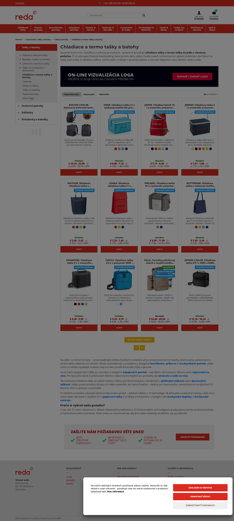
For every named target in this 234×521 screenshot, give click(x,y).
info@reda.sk (128, 2)
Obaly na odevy (30, 85)
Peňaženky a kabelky (35, 119)
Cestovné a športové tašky (35, 63)
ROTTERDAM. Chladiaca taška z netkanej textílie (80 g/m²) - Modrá (200, 186)
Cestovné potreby (32, 105)
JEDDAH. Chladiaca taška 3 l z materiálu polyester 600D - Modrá (200, 107)
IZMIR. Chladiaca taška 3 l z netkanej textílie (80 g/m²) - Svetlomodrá (119, 107)
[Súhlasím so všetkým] (200, 487)
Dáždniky (27, 112)
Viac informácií (115, 491)
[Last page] (142, 347)
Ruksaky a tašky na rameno (36, 59)
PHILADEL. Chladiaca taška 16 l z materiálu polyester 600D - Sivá (159, 186)
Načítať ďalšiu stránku (139, 339)
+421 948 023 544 (112, 2)
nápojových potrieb (134, 372)
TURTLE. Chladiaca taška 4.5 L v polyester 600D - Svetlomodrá (119, 263)
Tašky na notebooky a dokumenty (33, 69)
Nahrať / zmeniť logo (192, 76)
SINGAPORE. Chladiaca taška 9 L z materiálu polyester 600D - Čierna (79, 263)
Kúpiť (79, 172)
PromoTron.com (47, 518)
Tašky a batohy (31, 47)
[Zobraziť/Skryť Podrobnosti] (200, 505)
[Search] (144, 15)
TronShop (35, 518)
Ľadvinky (27, 81)
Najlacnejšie (89, 94)
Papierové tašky (30, 93)
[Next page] (136, 347)
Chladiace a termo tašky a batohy (37, 76)
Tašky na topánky (31, 89)
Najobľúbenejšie (71, 94)
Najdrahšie (104, 94)
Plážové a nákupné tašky (35, 55)
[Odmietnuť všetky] (200, 496)
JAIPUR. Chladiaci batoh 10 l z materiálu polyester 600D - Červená (159, 107)
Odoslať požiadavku (192, 437)
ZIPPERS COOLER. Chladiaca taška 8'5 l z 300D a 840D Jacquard (199, 263)
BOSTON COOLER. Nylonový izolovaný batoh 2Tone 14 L (79, 107)
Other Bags (28, 98)
